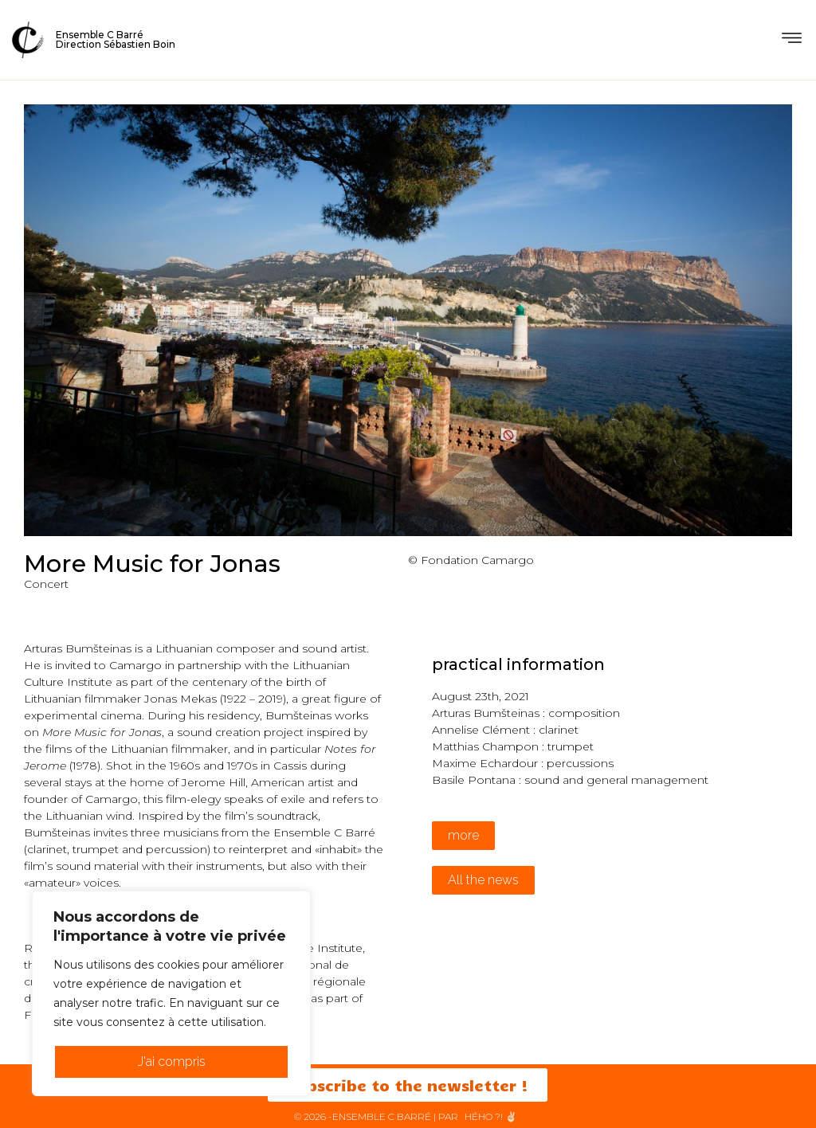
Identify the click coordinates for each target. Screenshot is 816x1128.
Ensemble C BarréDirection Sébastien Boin (115, 39)
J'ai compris (172, 1061)
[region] (171, 993)
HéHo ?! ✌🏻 (491, 1116)
